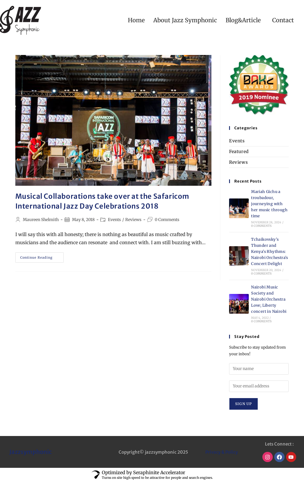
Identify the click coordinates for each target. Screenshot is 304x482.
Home (136, 20)
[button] (244, 20)
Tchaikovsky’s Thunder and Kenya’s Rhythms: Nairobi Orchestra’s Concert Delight (269, 251)
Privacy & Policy (221, 452)
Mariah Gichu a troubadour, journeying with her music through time (269, 203)
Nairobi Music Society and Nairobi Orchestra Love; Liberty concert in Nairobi (268, 299)
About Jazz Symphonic (185, 20)
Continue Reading (42, 256)
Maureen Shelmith (41, 219)
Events (114, 219)
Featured (239, 151)
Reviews (133, 219)
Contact (283, 20)
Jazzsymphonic (30, 451)
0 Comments (167, 219)
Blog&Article (243, 20)
